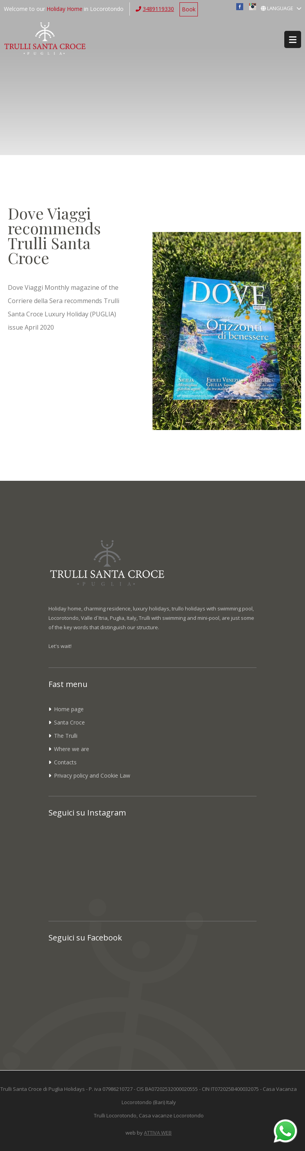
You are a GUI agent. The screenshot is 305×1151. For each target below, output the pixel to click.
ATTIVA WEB (158, 1132)
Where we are (71, 749)
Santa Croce (69, 722)
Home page (69, 709)
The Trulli (65, 735)
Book (189, 9)
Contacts (65, 762)
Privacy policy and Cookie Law (92, 775)
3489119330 (158, 8)
